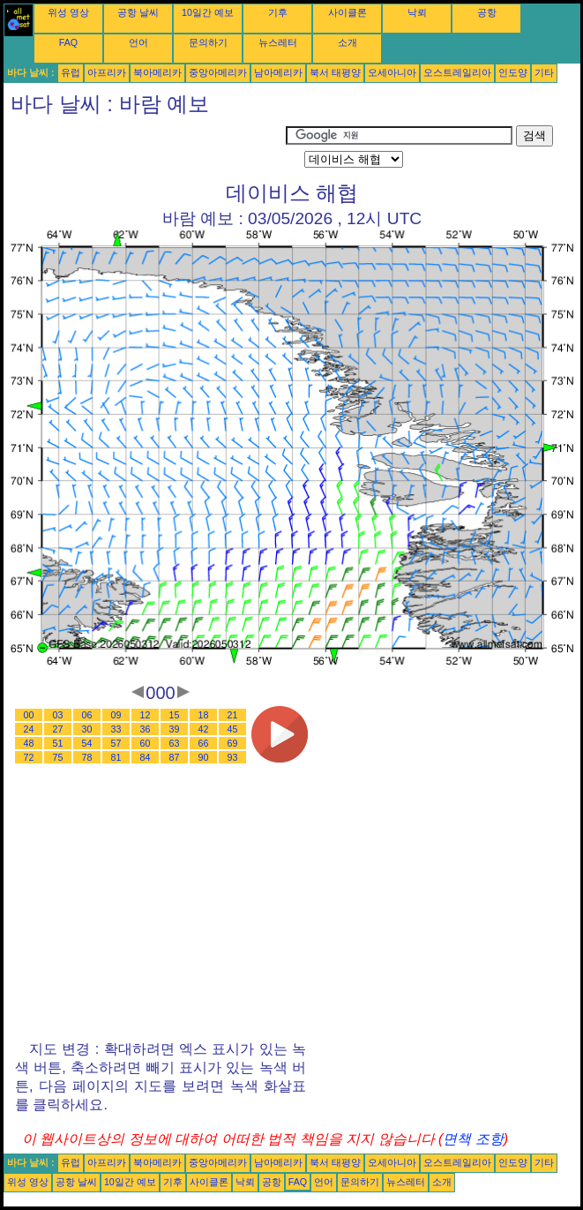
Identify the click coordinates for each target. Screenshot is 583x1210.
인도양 (512, 72)
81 (116, 757)
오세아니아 (392, 72)
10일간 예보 (208, 12)
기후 (278, 12)
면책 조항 (473, 1138)
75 (58, 757)
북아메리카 (157, 72)
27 (58, 729)
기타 (544, 72)
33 (116, 729)
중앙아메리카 (218, 72)
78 (87, 757)
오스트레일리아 (457, 72)
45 (233, 729)
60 (145, 743)
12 (145, 715)
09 (116, 715)
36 (145, 729)
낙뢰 (417, 12)
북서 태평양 (335, 72)
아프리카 (106, 72)
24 (29, 729)
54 (87, 743)
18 (203, 715)
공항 (487, 12)
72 (29, 757)
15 (174, 715)
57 (116, 743)
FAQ (68, 42)
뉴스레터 (277, 42)
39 (174, 729)
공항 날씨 (138, 12)
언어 (138, 42)
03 (58, 715)
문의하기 (208, 42)
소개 (347, 42)
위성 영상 (68, 12)
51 (58, 743)
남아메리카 (278, 72)
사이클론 (347, 12)
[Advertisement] (145, 147)
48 (29, 743)
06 (87, 715)
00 (29, 715)
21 (233, 715)
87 (174, 757)
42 (203, 729)
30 (87, 729)
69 (233, 743)
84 (145, 757)
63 (174, 743)
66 (203, 743)
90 (203, 757)
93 (233, 757)
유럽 (70, 72)
